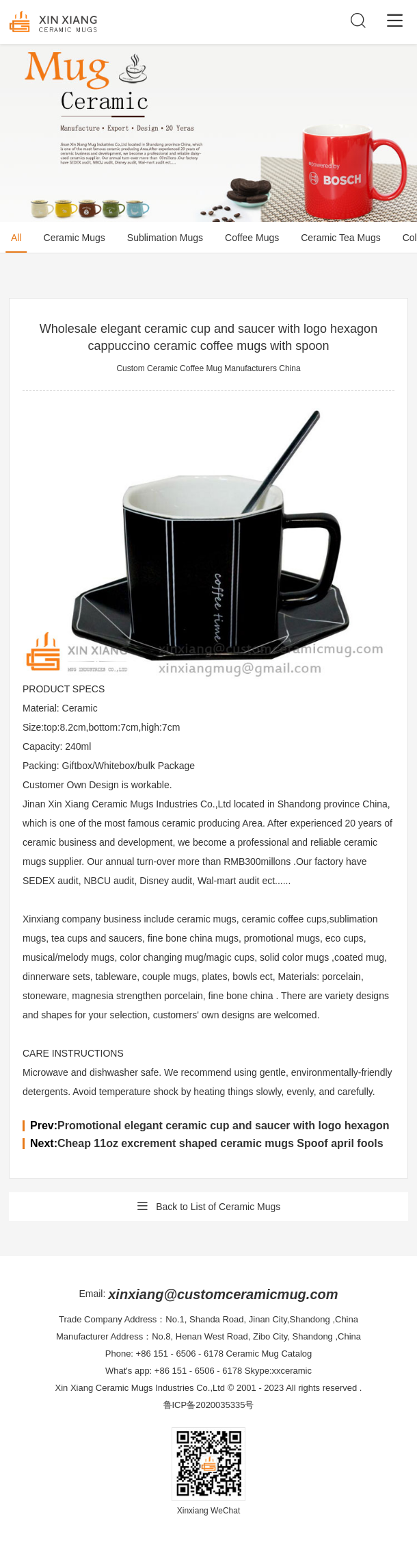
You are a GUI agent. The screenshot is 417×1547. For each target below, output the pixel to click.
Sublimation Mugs (165, 237)
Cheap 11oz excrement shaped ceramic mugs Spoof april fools (220, 1143)
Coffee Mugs (252, 237)
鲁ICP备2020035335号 (208, 1405)
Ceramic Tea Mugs (340, 237)
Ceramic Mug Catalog (269, 1353)
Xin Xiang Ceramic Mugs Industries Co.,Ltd (140, 1388)
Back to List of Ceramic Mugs (209, 1206)
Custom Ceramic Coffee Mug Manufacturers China (208, 368)
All (16, 237)
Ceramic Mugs (74, 237)
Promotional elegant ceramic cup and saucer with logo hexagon (223, 1125)
